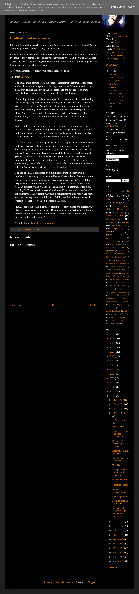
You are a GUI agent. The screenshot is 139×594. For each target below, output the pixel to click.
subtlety (112, 320)
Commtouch (110, 263)
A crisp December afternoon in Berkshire (120, 472)
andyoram (110, 289)
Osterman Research (116, 103)
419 (124, 257)
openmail (110, 251)
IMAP (112, 286)
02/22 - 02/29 (118, 548)
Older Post (93, 305)
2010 (112, 369)
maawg (126, 301)
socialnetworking (113, 241)
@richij (117, 39)
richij (118, 43)
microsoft (125, 222)
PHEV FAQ (112, 65)
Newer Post (16, 305)
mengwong (110, 308)
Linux (123, 286)
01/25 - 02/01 (118, 557)
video (116, 257)
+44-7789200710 (117, 52)
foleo (123, 295)
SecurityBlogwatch (116, 202)
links (108, 215)
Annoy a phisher (119, 496)
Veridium (112, 87)
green (124, 273)
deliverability (124, 292)
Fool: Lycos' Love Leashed (120, 459)
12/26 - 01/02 (118, 400)
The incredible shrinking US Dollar (119, 444)
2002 (112, 567)
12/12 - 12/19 (118, 408)
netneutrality (120, 247)
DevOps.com (114, 74)
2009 (112, 374)
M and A (113, 244)
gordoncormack (112, 273)
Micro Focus (113, 84)
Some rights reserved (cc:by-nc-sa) (59, 582)
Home (55, 305)
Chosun (24, 76)
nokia (112, 235)
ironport (109, 276)
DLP (110, 282)
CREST (112, 106)
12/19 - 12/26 (118, 404)
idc (107, 301)
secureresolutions (115, 314)
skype (127, 314)
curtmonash (110, 292)
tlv (118, 195)
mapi (117, 276)
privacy (109, 238)
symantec (118, 232)
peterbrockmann (115, 279)
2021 (112, 352)
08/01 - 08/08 (118, 539)
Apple (127, 279)
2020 (112, 356)
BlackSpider (120, 260)
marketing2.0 (117, 305)
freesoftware (110, 298)
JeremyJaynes (124, 263)
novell (108, 311)
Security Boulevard (116, 78)
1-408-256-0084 (116, 55)
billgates (122, 289)
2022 (112, 347)
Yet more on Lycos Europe (119, 490)
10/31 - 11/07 (118, 535)
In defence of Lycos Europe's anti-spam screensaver (120, 512)
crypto (123, 228)
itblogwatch (118, 212)
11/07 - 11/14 (118, 530)
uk (128, 232)
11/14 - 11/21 (118, 526)
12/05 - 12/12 (118, 413)
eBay (112, 295)
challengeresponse (114, 219)
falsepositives (119, 254)
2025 (112, 334)
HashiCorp (113, 90)
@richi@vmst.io (120, 49)
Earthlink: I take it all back (120, 452)
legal (108, 232)
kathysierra (116, 301)
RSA (121, 215)
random (126, 311)
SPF (108, 254)
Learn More (118, 7)
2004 (112, 396)
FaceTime (119, 282)
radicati (117, 311)
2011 (112, 365)
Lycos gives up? (119, 426)
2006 (112, 387)
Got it (131, 7)
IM (128, 282)
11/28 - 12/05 (118, 420)
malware (110, 222)
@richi (116, 33)
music (122, 308)
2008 (112, 378)
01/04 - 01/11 (118, 561)
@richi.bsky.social (120, 36)
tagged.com (122, 320)
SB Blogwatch (117, 191)
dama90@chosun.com (42, 223)
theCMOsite (110, 324)
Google (114, 225)
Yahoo (108, 270)
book (115, 94)
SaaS (111, 267)
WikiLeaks (122, 267)
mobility (126, 276)
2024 (112, 338)
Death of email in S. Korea (30, 38)
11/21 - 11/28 (118, 521)
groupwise (122, 298)
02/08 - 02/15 (118, 552)
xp (119, 324)
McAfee (122, 251)
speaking (113, 317)
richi (117, 46)
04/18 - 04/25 (118, 543)
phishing (125, 225)
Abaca (108, 260)
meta (108, 247)
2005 (112, 391)
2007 (112, 382)
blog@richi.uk (118, 59)
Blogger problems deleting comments (120, 434)
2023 (112, 343)
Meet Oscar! (117, 465)
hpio (108, 257)
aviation (117, 270)
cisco (123, 244)
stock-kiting (124, 317)
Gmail (126, 241)
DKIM (122, 235)
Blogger (91, 582)
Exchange (113, 228)
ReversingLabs (114, 81)
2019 (112, 360)
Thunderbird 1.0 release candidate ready (120, 482)
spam (109, 199)
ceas (124, 270)
